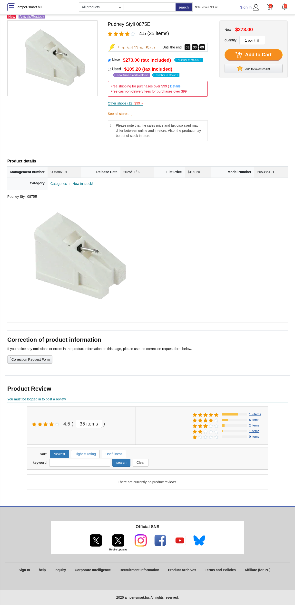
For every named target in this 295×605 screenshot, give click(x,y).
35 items (89, 423)
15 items (255, 414)
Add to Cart (254, 55)
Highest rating (85, 454)
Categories (58, 184)
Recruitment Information (139, 570)
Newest (59, 454)
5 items (254, 420)
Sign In (246, 7)
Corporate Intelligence (93, 570)
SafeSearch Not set (206, 7)
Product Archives (182, 570)
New (157, 60)
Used (145, 71)
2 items (254, 425)
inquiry (60, 570)
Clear (141, 462)
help (42, 570)
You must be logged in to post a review (36, 399)
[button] (284, 6)
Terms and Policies (220, 570)
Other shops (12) (125, 103)
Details (175, 86)
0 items (254, 436)
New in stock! (82, 184)
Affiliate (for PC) (258, 570)
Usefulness (114, 454)
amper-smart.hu (30, 7)
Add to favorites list (253, 68)
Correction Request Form (30, 359)
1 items (254, 431)
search (183, 7)
